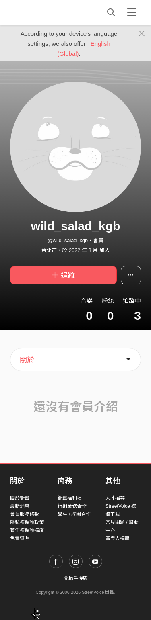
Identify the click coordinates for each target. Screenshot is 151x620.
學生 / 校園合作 (74, 514)
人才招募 (115, 498)
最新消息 (19, 506)
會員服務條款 (24, 514)
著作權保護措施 (27, 530)
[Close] (142, 34)
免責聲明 (19, 538)
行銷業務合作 (72, 506)
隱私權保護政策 (27, 522)
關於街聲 (19, 498)
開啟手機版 (76, 578)
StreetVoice (43, 12)
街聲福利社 (70, 498)
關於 (27, 360)
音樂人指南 (117, 538)
